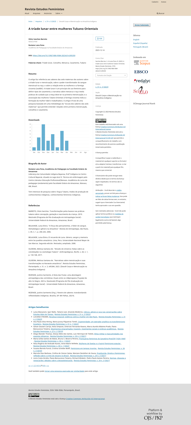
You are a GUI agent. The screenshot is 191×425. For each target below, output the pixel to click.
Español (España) (140, 43)
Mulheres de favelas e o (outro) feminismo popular (100, 343)
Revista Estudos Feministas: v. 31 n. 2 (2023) (73, 314)
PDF (100, 38)
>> (48, 365)
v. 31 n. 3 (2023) (50, 21)
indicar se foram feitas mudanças (107, 196)
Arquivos (36, 13)
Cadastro (155, 2)
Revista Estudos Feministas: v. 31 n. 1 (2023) (61, 324)
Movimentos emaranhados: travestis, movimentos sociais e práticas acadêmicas (84, 329)
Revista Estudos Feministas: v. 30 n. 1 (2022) (52, 341)
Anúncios (48, 13)
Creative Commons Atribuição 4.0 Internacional (85, 399)
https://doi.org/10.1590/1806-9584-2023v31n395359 (54, 55)
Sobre (58, 13)
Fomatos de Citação (104, 75)
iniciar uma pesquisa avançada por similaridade (64, 371)
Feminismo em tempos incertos (84, 348)
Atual (27, 13)
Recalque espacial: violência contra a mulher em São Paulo (73, 317)
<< (29, 365)
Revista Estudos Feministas (44, 9)
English (136, 39)
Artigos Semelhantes (39, 307)
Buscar (160, 13)
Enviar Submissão (142, 25)
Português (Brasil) (140, 47)
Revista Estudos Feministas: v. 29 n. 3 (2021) (88, 356)
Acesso (163, 2)
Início (30, 21)
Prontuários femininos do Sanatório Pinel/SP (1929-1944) (102, 338)
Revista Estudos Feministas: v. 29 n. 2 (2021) (68, 336)
